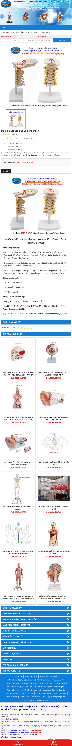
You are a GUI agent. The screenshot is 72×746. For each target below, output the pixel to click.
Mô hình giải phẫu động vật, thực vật (52, 690)
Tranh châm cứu (31, 690)
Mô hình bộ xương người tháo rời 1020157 (54, 463)
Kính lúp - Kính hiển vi (43, 693)
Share (6, 138)
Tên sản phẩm (41, 36)
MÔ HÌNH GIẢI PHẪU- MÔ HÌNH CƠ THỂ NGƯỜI (53, 508)
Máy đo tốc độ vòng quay (56, 697)
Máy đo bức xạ (29, 700)
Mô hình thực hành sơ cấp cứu (41, 683)
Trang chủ (18, 676)
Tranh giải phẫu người (15, 690)
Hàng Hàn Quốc (59, 683)
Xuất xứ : (11, 146)
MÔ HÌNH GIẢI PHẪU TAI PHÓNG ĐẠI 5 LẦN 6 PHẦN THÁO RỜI (53, 419)
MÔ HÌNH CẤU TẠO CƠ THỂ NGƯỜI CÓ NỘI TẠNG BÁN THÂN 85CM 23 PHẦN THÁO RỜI (18, 420)
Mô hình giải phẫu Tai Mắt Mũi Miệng (21, 680)
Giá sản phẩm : (9, 162)
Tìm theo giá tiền (6, 36)
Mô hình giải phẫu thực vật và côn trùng (19, 693)
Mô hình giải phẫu (31, 676)
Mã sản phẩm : (9, 143)
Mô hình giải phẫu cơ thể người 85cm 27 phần (54, 553)
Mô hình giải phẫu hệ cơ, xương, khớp (50, 680)
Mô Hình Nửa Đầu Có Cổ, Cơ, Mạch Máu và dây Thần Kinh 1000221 (53, 597)
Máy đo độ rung (42, 700)
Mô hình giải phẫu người (48, 676)
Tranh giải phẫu (59, 687)
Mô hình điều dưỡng (14, 687)
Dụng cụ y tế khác (59, 693)
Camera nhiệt (24, 697)
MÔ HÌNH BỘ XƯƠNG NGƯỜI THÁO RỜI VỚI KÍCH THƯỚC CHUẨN (18, 553)
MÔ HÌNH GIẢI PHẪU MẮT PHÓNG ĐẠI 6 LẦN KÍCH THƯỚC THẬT (53, 374)
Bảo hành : (11, 150)
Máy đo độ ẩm (12, 697)
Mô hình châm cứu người (43, 687)
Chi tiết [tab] (6, 171)
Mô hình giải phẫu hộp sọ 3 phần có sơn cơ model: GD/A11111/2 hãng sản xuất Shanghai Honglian (18, 375)
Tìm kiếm (62, 40)
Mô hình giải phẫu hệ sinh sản (17, 683)
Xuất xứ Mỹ (28, 687)
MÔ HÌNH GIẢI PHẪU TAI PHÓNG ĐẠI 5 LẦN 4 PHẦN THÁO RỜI (18, 463)
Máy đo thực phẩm (38, 697)
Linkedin (28, 138)
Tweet (16, 138)
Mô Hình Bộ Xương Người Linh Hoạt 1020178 (18, 508)
